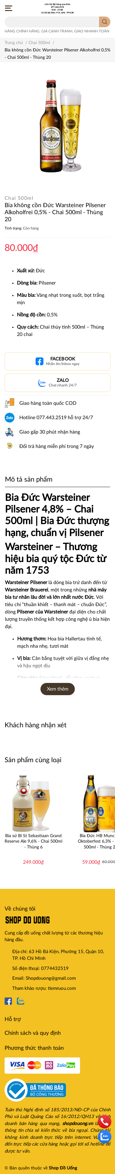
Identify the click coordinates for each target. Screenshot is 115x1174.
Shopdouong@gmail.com (51, 978)
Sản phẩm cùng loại (33, 760)
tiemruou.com (62, 988)
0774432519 (55, 968)
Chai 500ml (19, 198)
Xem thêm (57, 689)
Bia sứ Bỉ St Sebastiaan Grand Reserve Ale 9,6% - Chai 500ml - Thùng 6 (33, 841)
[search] (104, 22)
